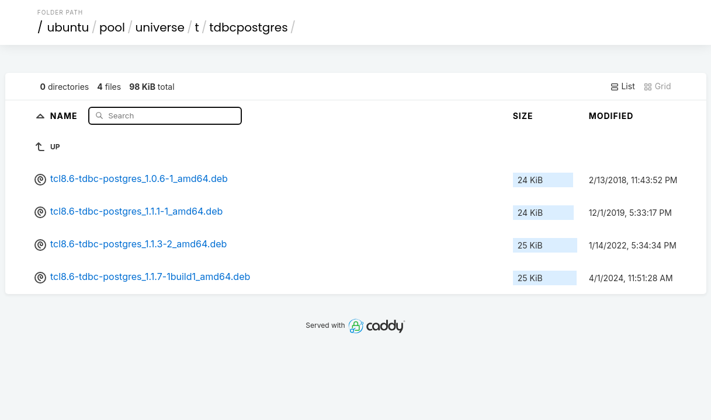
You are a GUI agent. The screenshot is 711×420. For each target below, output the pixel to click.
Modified (611, 116)
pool (112, 27)
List (622, 86)
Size (523, 116)
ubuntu (68, 27)
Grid (657, 86)
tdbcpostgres (248, 27)
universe (159, 27)
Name (65, 115)
